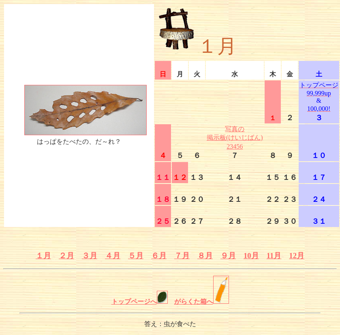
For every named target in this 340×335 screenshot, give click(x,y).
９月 (228, 255)
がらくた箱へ (201, 301)
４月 (112, 255)
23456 (235, 146)
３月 (89, 255)
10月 (251, 255)
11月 (274, 255)
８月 (205, 255)
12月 (296, 255)
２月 (66, 255)
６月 (159, 255)
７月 (182, 255)
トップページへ (139, 301)
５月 (135, 255)
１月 (43, 255)
